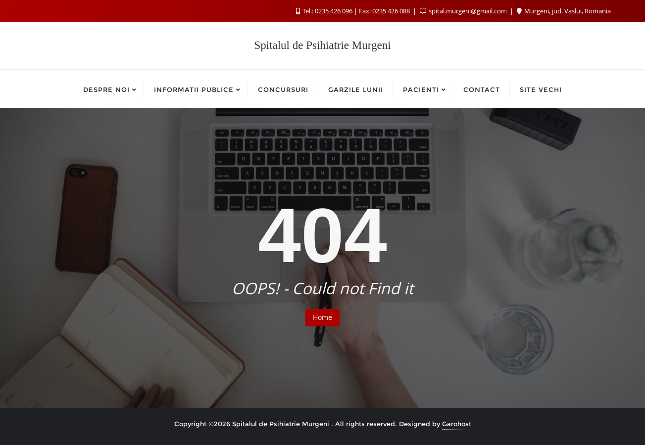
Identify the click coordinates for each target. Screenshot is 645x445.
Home (322, 317)
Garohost (456, 424)
